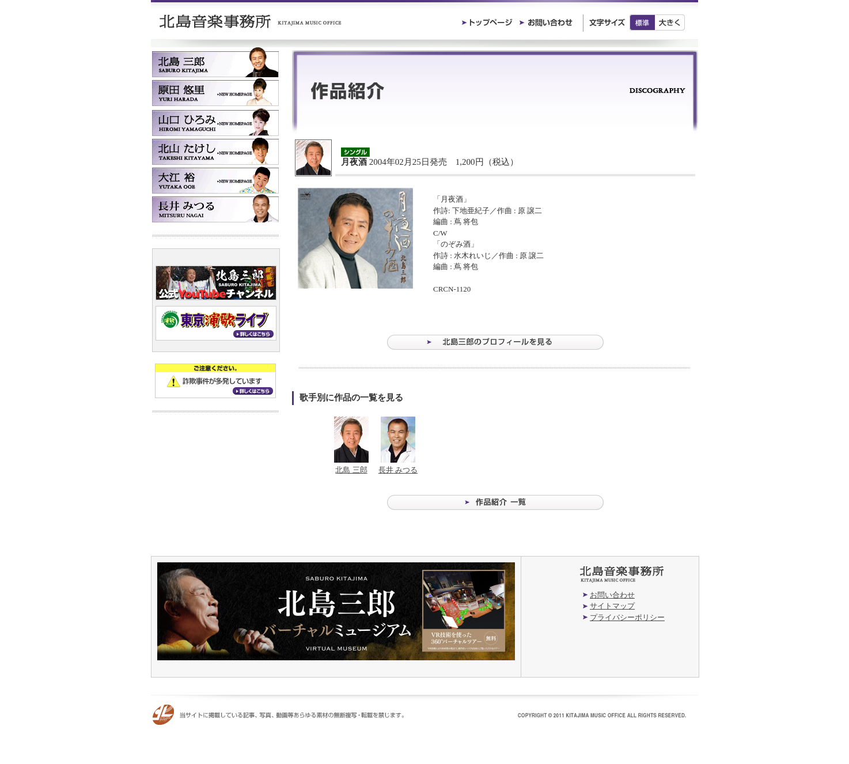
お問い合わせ (612, 595)
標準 (642, 22)
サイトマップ (612, 606)
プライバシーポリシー (627, 617)
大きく (670, 22)
